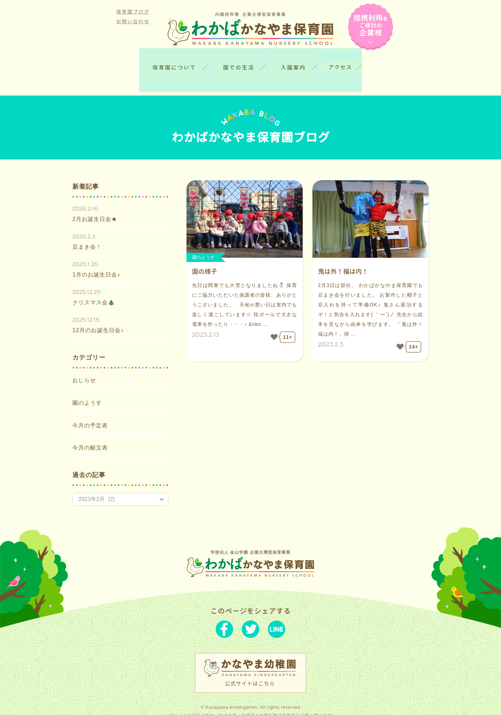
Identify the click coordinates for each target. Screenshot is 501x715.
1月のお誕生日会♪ (96, 259)
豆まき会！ (87, 232)
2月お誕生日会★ (94, 204)
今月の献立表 (90, 432)
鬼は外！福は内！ (343, 256)
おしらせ (84, 365)
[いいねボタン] (274, 322)
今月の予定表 (90, 410)
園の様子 (204, 256)
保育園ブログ (133, 11)
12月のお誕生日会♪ (98, 315)
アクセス (361, 63)
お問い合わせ (133, 21)
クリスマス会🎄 (93, 287)
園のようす (87, 388)
